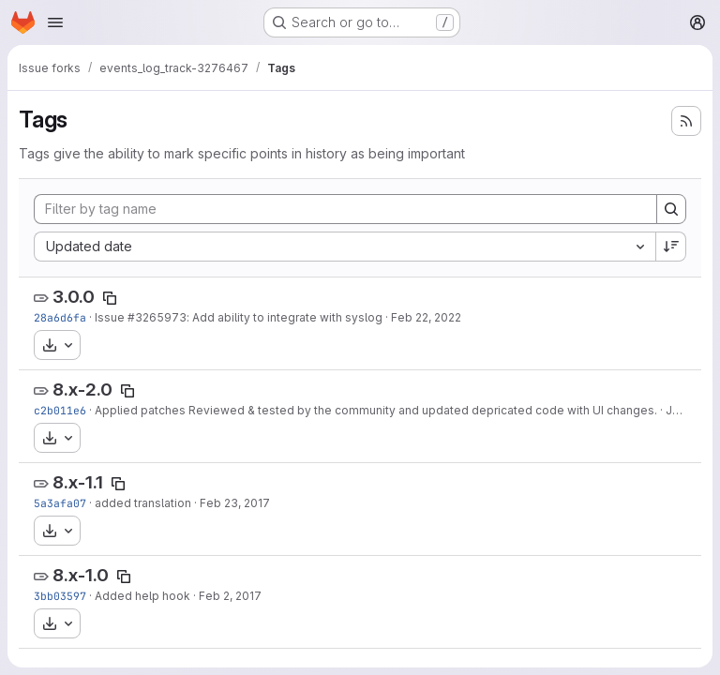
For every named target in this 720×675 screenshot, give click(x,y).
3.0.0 (73, 297)
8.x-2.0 (82, 389)
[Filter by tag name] (345, 209)
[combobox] (344, 247)
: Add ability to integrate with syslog (284, 317)
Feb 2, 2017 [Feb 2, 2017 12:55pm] (230, 596)
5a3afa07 (60, 503)
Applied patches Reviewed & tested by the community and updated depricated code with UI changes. (376, 410)
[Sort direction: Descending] (671, 247)
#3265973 (157, 317)
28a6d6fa (60, 317)
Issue (111, 317)
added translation (143, 503)
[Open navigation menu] (55, 23)
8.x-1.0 (80, 575)
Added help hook (142, 596)
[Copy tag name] (109, 298)
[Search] (671, 209)
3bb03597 (60, 596)
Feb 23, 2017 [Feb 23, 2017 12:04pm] (235, 503)
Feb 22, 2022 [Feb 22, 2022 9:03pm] (426, 317)
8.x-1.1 (77, 482)
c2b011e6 (60, 410)
